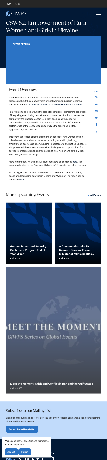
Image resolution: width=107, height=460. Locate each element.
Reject (24, 451)
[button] (98, 13)
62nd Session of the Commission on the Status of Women (54, 104)
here (75, 161)
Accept (11, 451)
